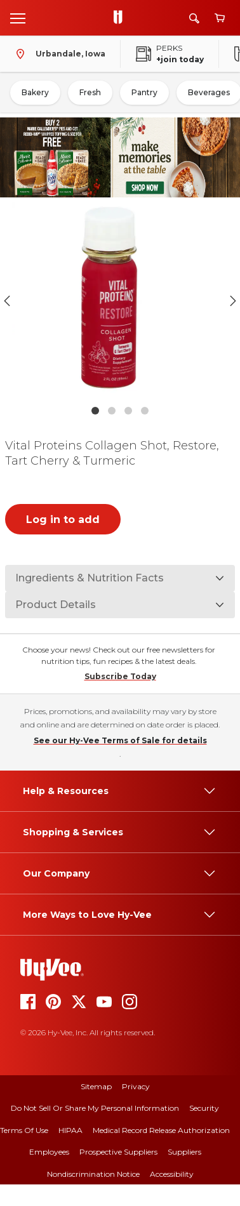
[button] (120, 300)
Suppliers (184, 1151)
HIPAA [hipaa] (70, 1130)
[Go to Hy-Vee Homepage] (121, 17)
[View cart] (220, 18)
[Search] (194, 18)
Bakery (35, 92)
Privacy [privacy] (136, 1086)
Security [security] (204, 1108)
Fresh (90, 92)
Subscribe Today (120, 676)
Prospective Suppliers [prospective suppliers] (118, 1151)
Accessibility (172, 1174)
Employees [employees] (49, 1151)
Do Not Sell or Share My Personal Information (95, 1108)
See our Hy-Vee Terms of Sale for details (120, 740)
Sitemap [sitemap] (96, 1086)
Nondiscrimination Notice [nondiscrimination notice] (93, 1174)
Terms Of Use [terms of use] (24, 1130)
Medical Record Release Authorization (161, 1130)
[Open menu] (17, 17)
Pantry (144, 92)
